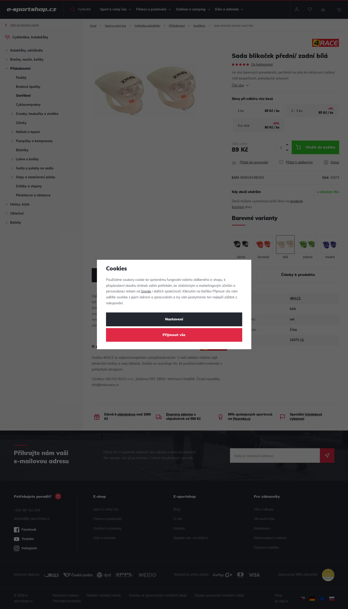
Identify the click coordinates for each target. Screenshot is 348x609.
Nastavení (174, 319)
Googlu (146, 291)
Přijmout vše (174, 335)
